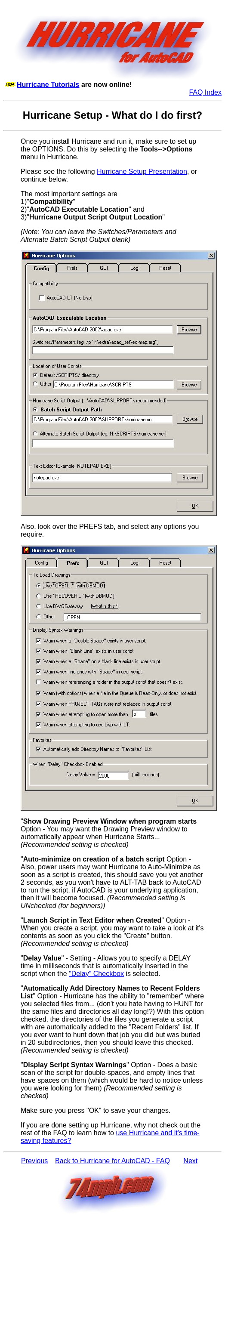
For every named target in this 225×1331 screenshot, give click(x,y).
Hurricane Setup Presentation (142, 171)
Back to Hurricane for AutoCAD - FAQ (112, 1160)
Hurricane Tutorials (48, 84)
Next (190, 1160)
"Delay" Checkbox (96, 973)
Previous (34, 1160)
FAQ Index (205, 92)
